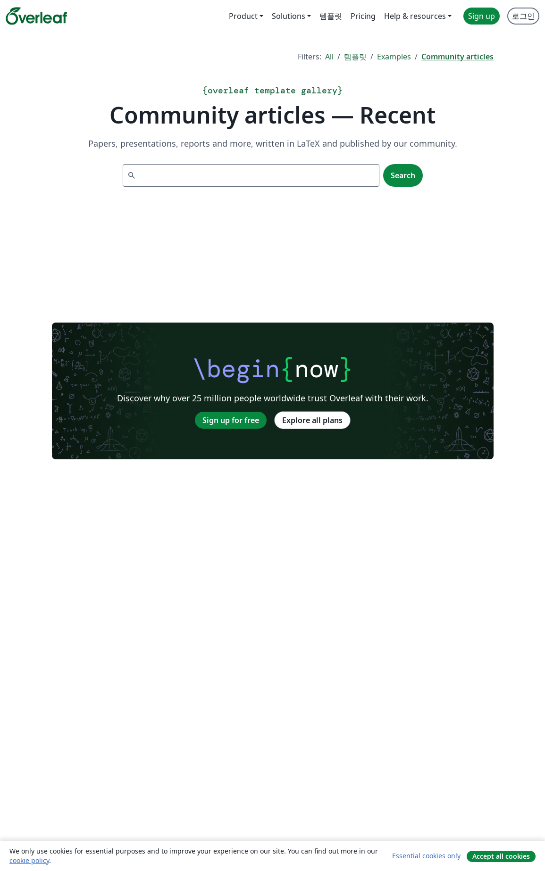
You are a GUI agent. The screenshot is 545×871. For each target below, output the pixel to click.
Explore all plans (312, 420)
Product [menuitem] (243, 16)
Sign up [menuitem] (481, 16)
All (329, 56)
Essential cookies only (426, 855)
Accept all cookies (501, 856)
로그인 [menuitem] (523, 16)
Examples (394, 56)
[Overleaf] (36, 16)
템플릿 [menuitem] (330, 16)
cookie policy (29, 860)
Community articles (457, 56)
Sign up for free (230, 420)
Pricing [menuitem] (363, 16)
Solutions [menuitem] (288, 16)
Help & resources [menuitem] (415, 16)
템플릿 (355, 56)
